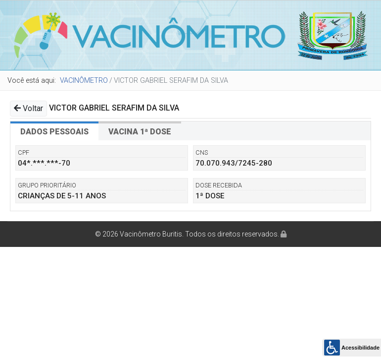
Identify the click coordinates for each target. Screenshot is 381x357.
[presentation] (54, 130)
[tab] (54, 130)
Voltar (28, 108)
